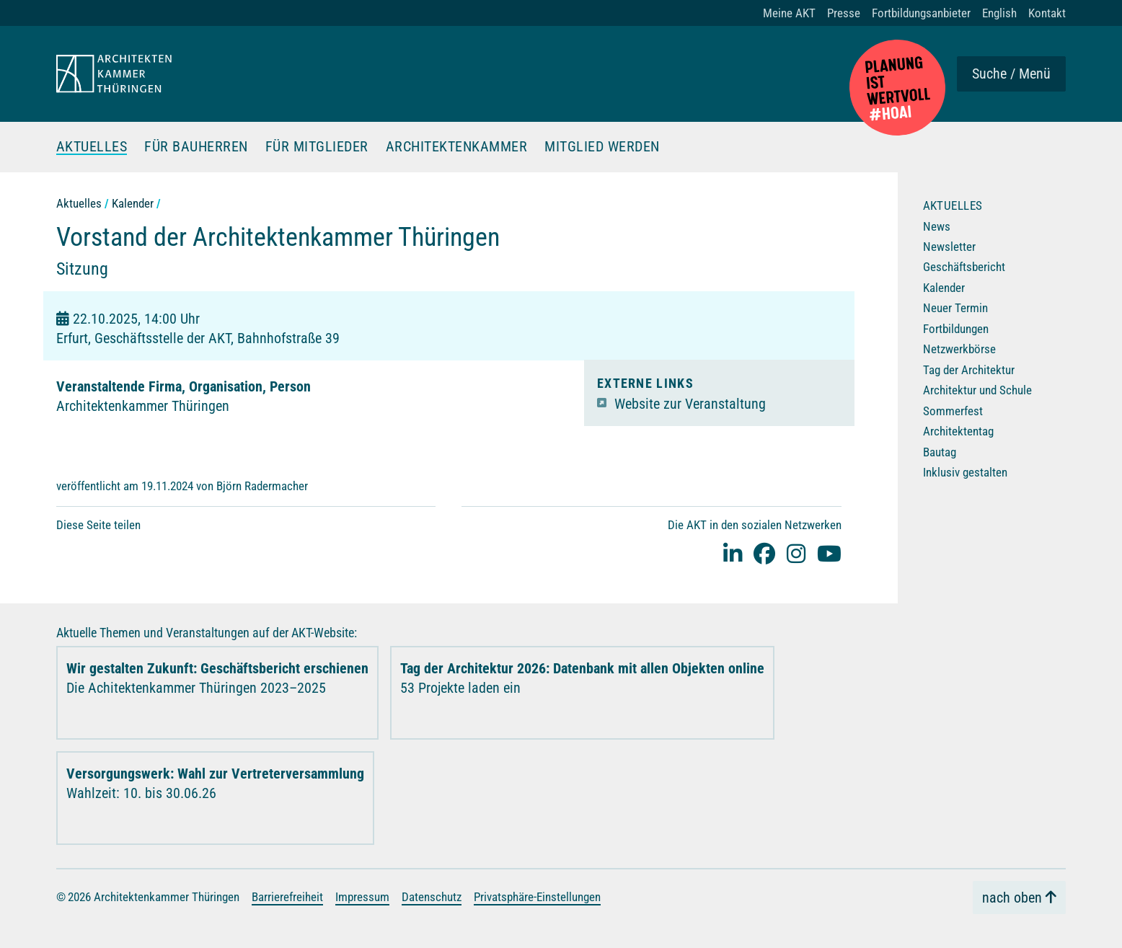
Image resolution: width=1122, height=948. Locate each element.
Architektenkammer (457, 147)
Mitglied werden (602, 147)
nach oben (1012, 896)
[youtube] (829, 553)
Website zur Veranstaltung (690, 403)
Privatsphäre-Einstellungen (537, 897)
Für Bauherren (196, 147)
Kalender (133, 203)
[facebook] (764, 553)
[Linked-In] (732, 553)
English (999, 13)
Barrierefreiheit (287, 897)
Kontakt (1047, 13)
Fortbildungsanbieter (921, 13)
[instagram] (796, 553)
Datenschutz (431, 897)
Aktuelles (92, 147)
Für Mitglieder (316, 147)
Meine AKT (789, 13)
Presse (843, 13)
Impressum (362, 897)
